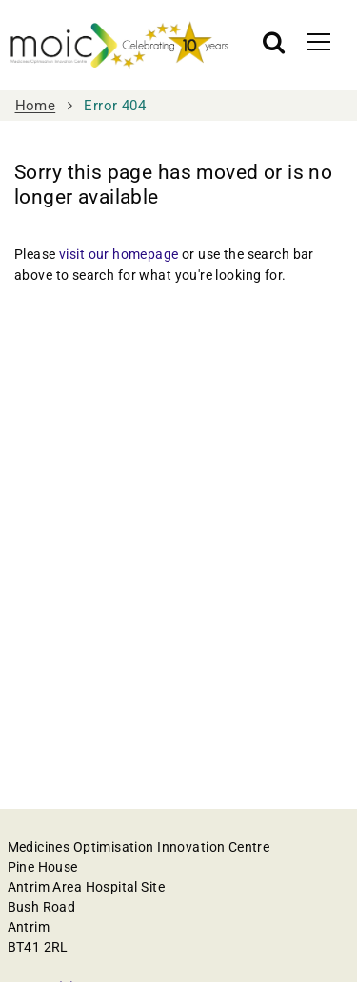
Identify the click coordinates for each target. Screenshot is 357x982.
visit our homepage (119, 254)
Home (35, 105)
